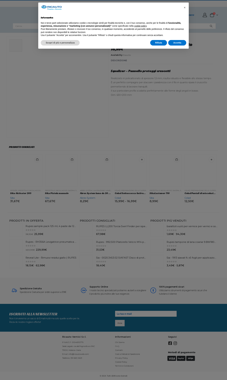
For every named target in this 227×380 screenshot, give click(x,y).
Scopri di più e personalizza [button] (60, 42)
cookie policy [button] (140, 26)
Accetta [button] (177, 42)
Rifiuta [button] (158, 42)
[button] (184, 7)
